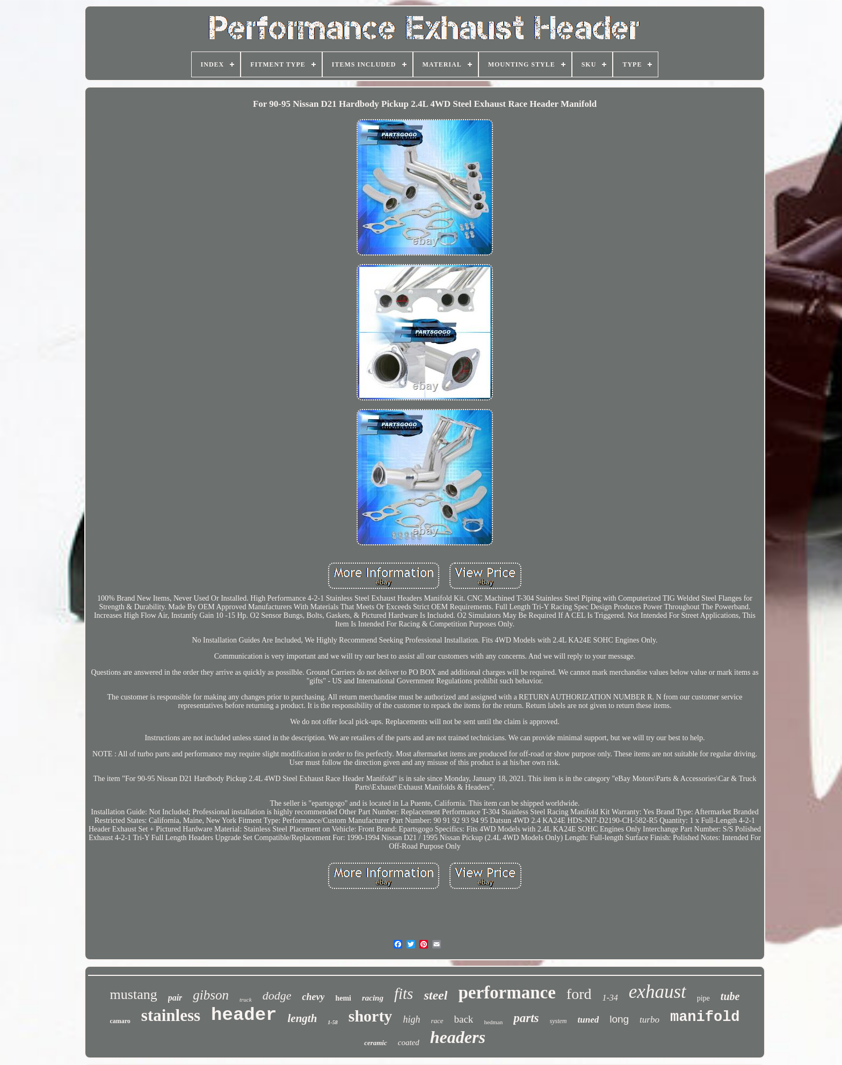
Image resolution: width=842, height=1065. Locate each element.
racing (372, 998)
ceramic (375, 1043)
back (464, 1019)
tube (730, 996)
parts (526, 1018)
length (302, 1018)
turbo (649, 1020)
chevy (313, 996)
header (244, 1015)
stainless (170, 1015)
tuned (588, 1020)
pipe (703, 998)
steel (435, 995)
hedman (493, 1022)
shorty (371, 1016)
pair (175, 997)
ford (579, 994)
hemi (343, 998)
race (437, 1021)
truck (245, 999)
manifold (705, 1017)
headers (457, 1037)
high (411, 1019)
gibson (211, 995)
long (619, 1019)
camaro (120, 1021)
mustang (133, 994)
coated (408, 1042)
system (558, 1021)
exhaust (657, 991)
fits (403, 993)
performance (506, 992)
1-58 (332, 1022)
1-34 (610, 997)
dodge (277, 995)
